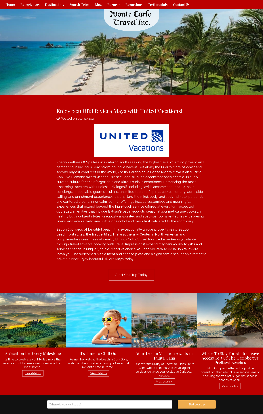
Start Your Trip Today (131, 275)
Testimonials (157, 4)
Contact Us (181, 4)
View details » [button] (33, 373)
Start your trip (197, 404)
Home (10, 4)
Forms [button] (113, 4)
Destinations (54, 4)
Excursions (133, 4)
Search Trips (79, 4)
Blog (98, 4)
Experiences (29, 4)
